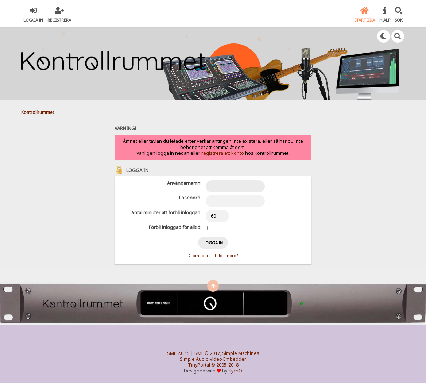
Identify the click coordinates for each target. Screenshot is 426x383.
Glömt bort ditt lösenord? (213, 255)
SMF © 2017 (207, 353)
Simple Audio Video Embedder (213, 359)
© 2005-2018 (225, 365)
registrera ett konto (222, 153)
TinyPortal (199, 365)
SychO (235, 371)
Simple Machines (240, 353)
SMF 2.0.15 (178, 353)
